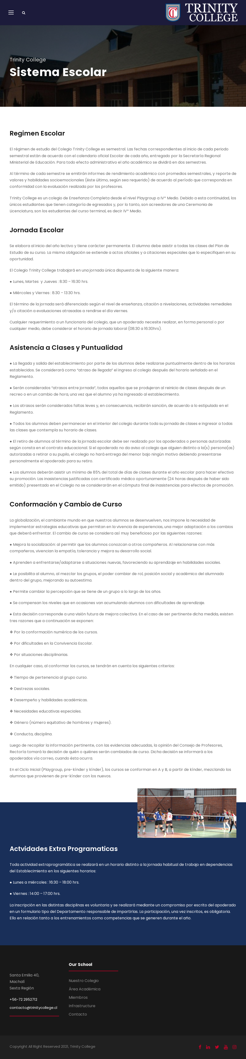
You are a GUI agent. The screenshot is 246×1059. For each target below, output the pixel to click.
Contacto (78, 1014)
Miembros (78, 997)
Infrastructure (82, 1006)
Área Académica (84, 989)
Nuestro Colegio (84, 980)
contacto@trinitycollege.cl (33, 1007)
